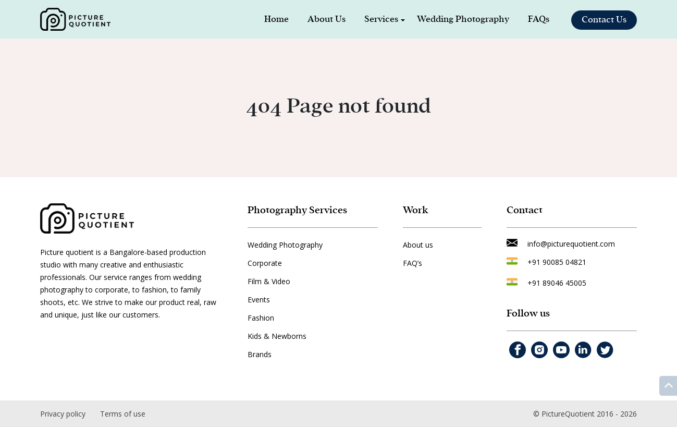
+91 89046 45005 (556, 283)
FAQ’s (412, 263)
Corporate (265, 263)
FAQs (538, 19)
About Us (326, 19)
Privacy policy (62, 414)
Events (259, 299)
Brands (260, 354)
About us (418, 245)
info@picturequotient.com (571, 244)
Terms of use (122, 414)
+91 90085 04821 (556, 262)
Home (276, 19)
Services (381, 19)
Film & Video (269, 281)
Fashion (261, 318)
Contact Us (604, 20)
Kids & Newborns (277, 336)
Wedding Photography (463, 19)
